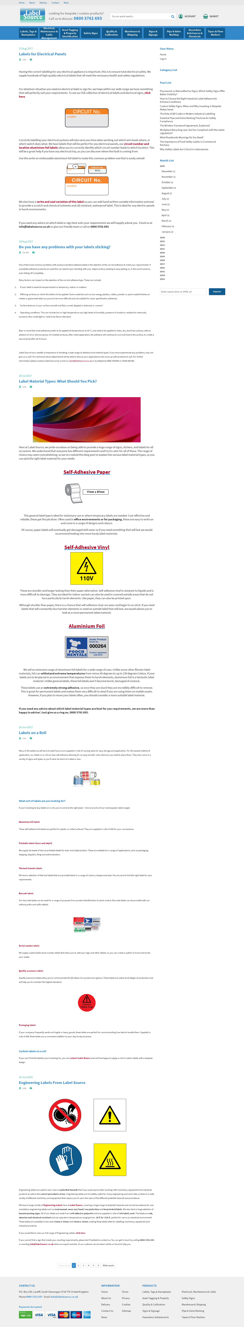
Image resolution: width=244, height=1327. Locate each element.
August (165, 193)
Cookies (126, 1304)
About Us (106, 1298)
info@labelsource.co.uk (41, 1244)
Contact (55, 2)
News (66, 2)
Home (21, 2)
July (164, 198)
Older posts (108, 1265)
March (165, 220)
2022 (162, 245)
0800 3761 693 (88, 18)
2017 (162, 263)
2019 (162, 256)
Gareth (26, 252)
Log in (163, 58)
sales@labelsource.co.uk (80, 360)
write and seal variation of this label (60, 202)
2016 (162, 267)
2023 (162, 241)
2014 (162, 275)
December (167, 171)
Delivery (43, 2)
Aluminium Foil (87, 626)
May (164, 209)
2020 (162, 252)
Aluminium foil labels (29, 821)
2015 (162, 271)
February (166, 226)
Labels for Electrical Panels (42, 53)
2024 (162, 237)
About (32, 2)
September (167, 187)
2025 (192, 199)
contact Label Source (80, 1058)
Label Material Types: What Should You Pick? (58, 381)
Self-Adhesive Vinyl (86, 547)
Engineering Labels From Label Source (52, 1082)
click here (80, 1232)
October (166, 182)
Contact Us (107, 1310)
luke (24, 59)
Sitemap (126, 1310)
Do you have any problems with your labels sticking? (65, 246)
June (164, 204)
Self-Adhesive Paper (86, 471)
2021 (162, 248)
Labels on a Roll (32, 732)
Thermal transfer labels (30, 868)
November (167, 176)
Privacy (126, 1298)
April (164, 215)
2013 (162, 279)
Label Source (76, 1205)
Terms (125, 1291)
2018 (162, 260)
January (166, 231)
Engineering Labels (53, 1205)
